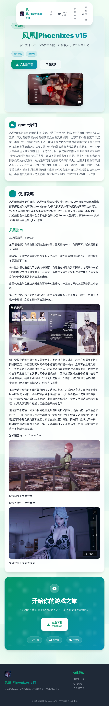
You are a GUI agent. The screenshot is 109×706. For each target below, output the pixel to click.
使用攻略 (77, 683)
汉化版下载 (79, 688)
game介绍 (78, 678)
